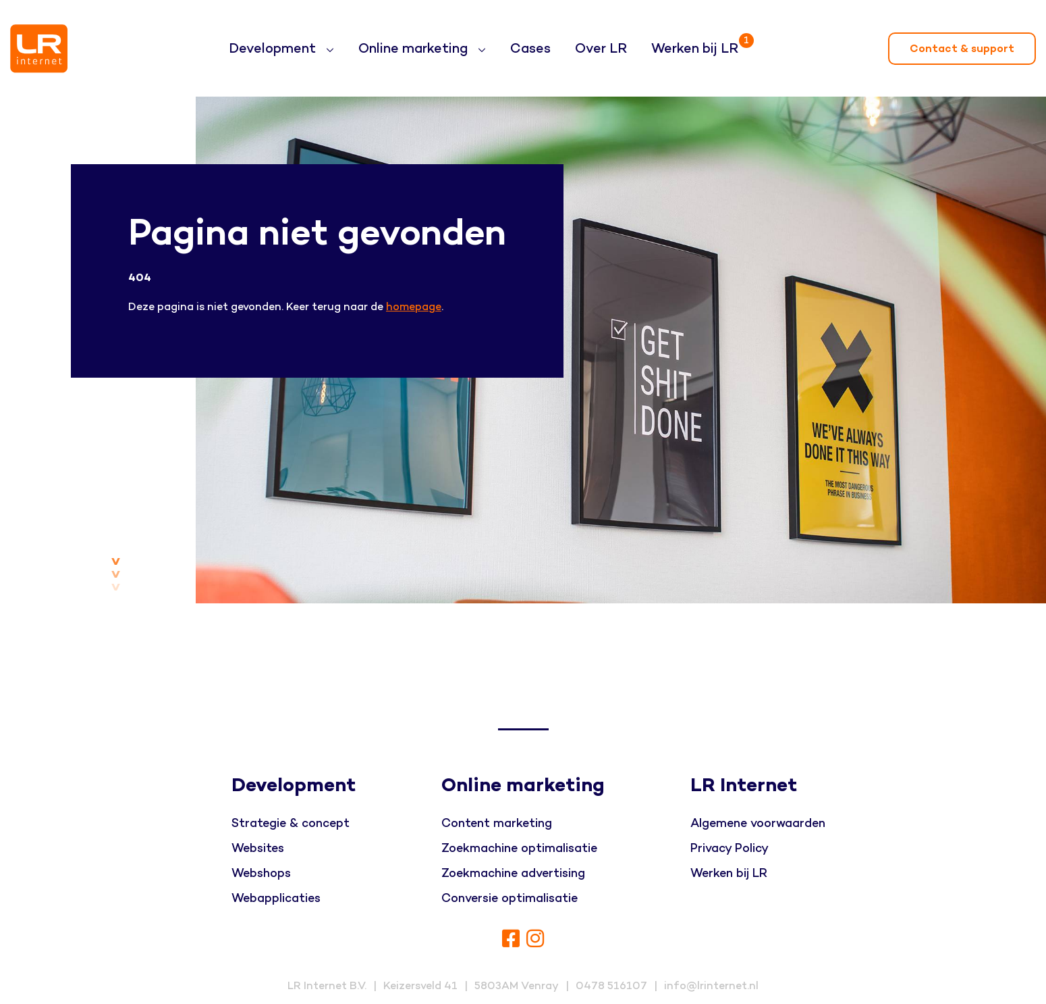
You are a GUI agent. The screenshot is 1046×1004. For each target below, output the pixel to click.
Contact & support (962, 48)
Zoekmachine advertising (513, 873)
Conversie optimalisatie (509, 898)
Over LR (601, 49)
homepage (413, 306)
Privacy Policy (729, 848)
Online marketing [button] (414, 49)
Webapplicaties (276, 898)
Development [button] (274, 49)
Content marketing (496, 823)
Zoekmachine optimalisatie (519, 848)
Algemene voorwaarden (757, 823)
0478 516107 (611, 985)
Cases (530, 49)
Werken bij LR (697, 43)
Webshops (261, 873)
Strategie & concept (290, 823)
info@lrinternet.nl (711, 985)
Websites (257, 848)
